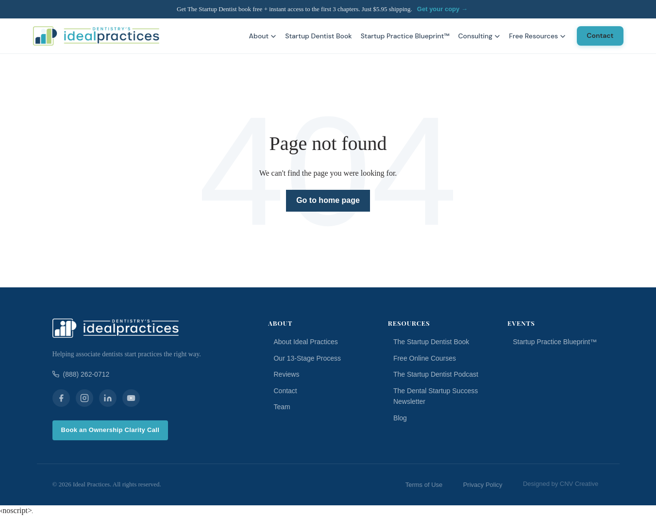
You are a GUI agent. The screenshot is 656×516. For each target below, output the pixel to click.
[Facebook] (61, 398)
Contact (600, 35)
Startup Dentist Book (318, 36)
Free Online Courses (424, 358)
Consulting (479, 36)
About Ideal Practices (305, 342)
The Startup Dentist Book (431, 342)
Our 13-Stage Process (307, 358)
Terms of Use (424, 484)
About (263, 36)
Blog (400, 418)
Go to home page (328, 200)
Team (281, 407)
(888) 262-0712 (81, 374)
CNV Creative (579, 483)
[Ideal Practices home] (96, 36)
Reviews (286, 374)
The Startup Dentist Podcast (435, 374)
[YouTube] (131, 398)
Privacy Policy (483, 484)
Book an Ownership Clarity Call (110, 429)
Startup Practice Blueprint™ (405, 36)
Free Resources (537, 36)
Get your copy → (442, 9)
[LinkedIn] (108, 398)
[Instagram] (84, 398)
